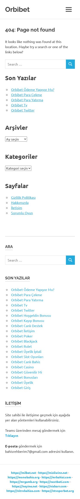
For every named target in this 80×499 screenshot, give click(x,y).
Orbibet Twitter (23, 110)
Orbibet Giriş (21, 387)
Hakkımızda (20, 202)
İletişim (16, 207)
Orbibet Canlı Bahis (25, 362)
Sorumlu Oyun (22, 213)
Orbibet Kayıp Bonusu (27, 320)
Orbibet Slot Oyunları (27, 356)
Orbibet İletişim (23, 331)
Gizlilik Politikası (23, 197)
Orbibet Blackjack (24, 341)
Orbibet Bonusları (24, 377)
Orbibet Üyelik (22, 382)
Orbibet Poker (22, 336)
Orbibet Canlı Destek (27, 325)
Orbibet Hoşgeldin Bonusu (31, 315)
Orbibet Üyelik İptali (26, 351)
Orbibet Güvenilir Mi (26, 372)
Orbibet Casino (22, 367)
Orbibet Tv (19, 105)
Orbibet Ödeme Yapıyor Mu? (32, 89)
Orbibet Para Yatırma (27, 100)
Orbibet (17, 9)
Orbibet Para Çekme (26, 94)
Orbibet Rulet (21, 346)
